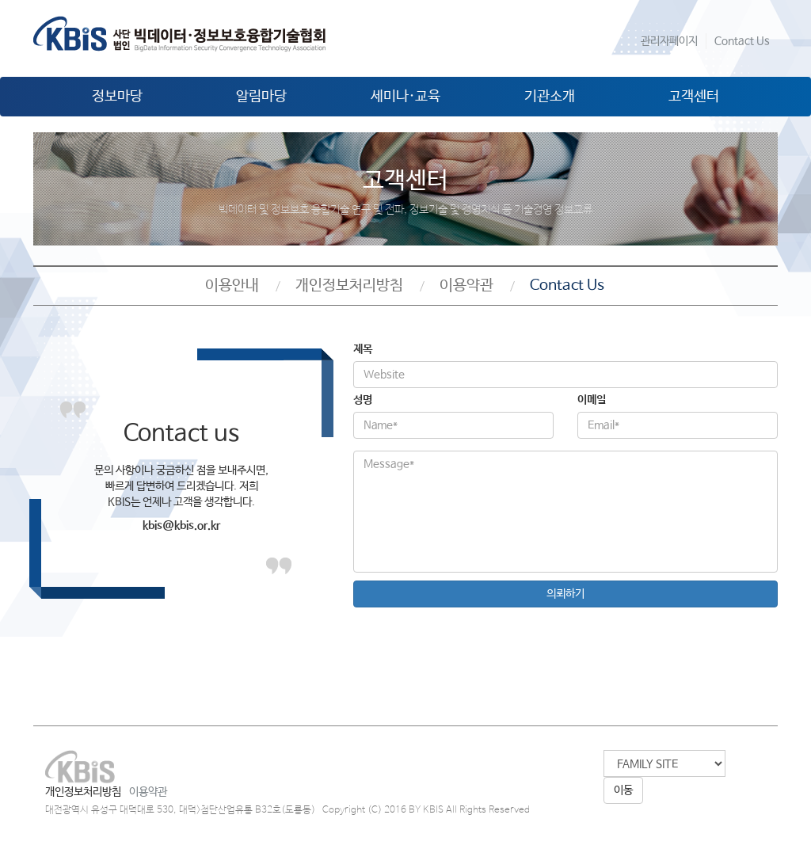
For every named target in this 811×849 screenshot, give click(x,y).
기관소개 (549, 97)
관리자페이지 (669, 41)
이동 (623, 790)
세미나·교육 (405, 97)
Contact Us (742, 41)
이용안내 (232, 286)
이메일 (591, 400)
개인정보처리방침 (349, 286)
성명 (362, 400)
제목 (362, 349)
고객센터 (693, 97)
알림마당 (261, 97)
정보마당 (117, 97)
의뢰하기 (565, 594)
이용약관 (466, 286)
